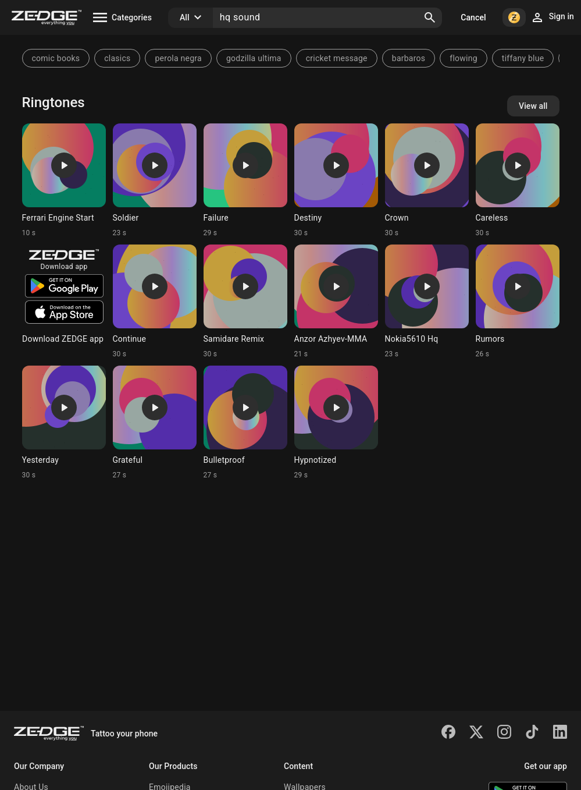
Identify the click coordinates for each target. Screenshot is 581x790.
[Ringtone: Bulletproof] (245, 423)
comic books (56, 58)
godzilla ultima (253, 58)
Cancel (473, 17)
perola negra (178, 58)
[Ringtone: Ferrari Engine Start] (64, 180)
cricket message (337, 58)
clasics (117, 58)
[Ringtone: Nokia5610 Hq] (427, 302)
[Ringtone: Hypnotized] (336, 423)
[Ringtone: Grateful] (155, 423)
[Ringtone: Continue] (155, 302)
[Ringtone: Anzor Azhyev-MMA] (336, 302)
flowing (463, 58)
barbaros (409, 58)
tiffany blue (523, 58)
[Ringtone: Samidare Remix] (245, 302)
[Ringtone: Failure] (245, 180)
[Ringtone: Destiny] (336, 180)
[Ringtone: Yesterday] (64, 423)
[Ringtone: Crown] (427, 180)
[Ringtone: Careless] (517, 180)
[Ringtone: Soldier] (155, 180)
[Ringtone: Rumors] (517, 302)
